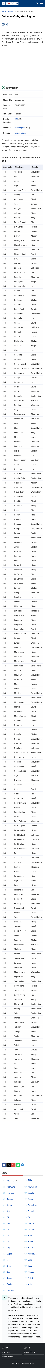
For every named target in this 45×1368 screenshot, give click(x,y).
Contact (27, 1348)
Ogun (30, 1260)
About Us (5, 1348)
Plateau (31, 1272)
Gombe (31, 1223)
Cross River (33, 1205)
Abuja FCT (11, 1181)
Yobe (30, 1284)
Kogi (8, 1248)
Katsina (10, 1241)
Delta (9, 1211)
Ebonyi (31, 1211)
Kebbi (30, 1241)
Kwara (30, 1248)
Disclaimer (6, 1352)
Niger (9, 1260)
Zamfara (10, 1290)
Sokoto (31, 1278)
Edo (8, 1217)
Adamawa (11, 1187)
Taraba (9, 1284)
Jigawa (31, 1229)
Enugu (9, 1223)
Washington (20, 128)
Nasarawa (32, 1254)
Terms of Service (30, 1352)
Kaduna (10, 1235)
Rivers (9, 1278)
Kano (30, 1235)
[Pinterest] (13, 1165)
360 (16, 119)
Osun (30, 1266)
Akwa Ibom (33, 1187)
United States (20, 133)
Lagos (9, 1254)
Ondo (9, 1266)
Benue (30, 1199)
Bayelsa (10, 1199)
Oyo (8, 1272)
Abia (30, 1180)
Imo (8, 1229)
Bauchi (31, 1193)
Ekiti (30, 1217)
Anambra (10, 1193)
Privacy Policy (7, 1357)
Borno (9, 1205)
